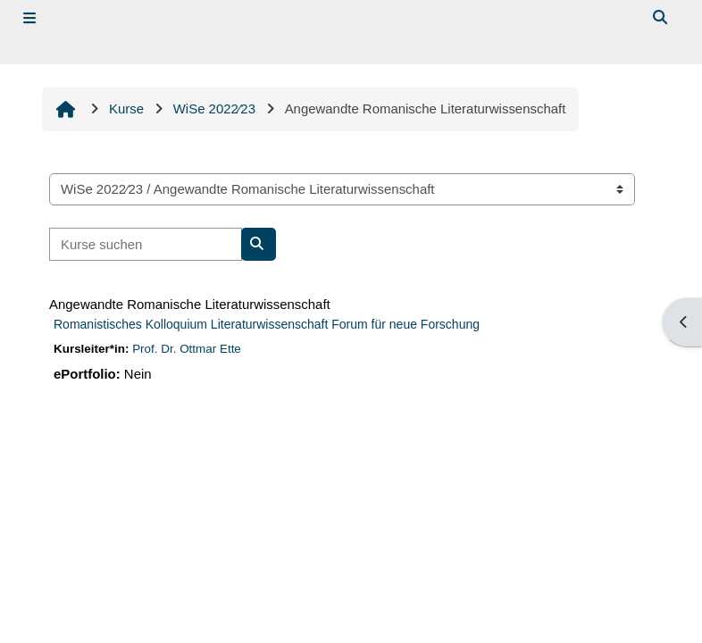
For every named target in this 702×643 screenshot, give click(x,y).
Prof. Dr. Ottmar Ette (186, 348)
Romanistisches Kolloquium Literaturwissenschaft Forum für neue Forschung (267, 324)
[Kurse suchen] (145, 244)
